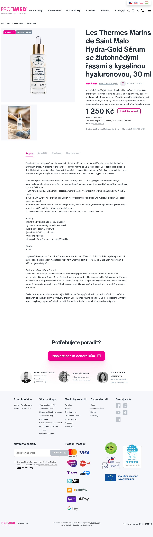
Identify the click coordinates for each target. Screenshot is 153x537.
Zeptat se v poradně (22, 408)
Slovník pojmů (70, 412)
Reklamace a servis (72, 416)
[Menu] (149, 10)
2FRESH (148, 524)
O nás (92, 405)
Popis (29, 153)
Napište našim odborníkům (76, 356)
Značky (68, 408)
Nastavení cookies (46, 433)
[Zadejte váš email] (32, 453)
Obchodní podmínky (47, 405)
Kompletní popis (142, 104)
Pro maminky (73, 10)
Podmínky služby (74, 525)
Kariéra (93, 412)
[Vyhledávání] (128, 10)
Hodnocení (73, 153)
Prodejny (120, 10)
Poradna (104, 10)
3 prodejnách (98, 124)
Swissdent (69, 426)
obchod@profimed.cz (23, 405)
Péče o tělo (54, 10)
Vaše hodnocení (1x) (108, 83)
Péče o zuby (35, 10)
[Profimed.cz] (14, 10)
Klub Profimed (70, 419)
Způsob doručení (46, 408)
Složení (56, 153)
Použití (42, 153)
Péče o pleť (31, 23)
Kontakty (94, 416)
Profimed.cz (6, 23)
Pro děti (90, 10)
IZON (141, 524)
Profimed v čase (97, 408)
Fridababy (69, 423)
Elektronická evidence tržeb (50, 423)
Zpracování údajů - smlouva (50, 412)
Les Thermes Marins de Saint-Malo (107, 129)
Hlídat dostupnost (129, 111)
